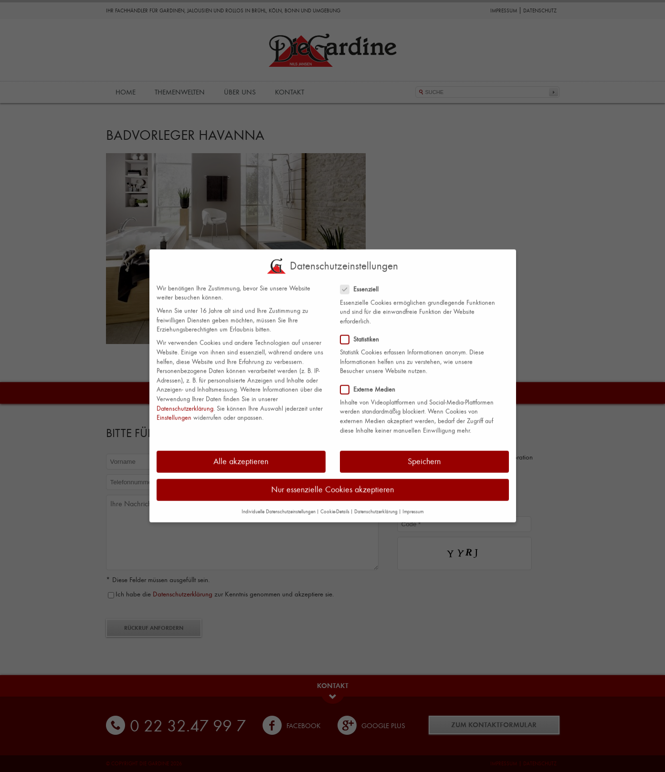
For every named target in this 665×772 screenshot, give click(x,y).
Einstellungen (174, 410)
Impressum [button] (412, 504)
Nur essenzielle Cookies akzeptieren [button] (332, 482)
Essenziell (363, 281)
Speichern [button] (424, 454)
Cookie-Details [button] (334, 504)
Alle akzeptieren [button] (240, 454)
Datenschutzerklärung (185, 400)
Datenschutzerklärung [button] (376, 504)
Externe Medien (371, 381)
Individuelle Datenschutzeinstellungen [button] (279, 504)
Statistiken (363, 331)
